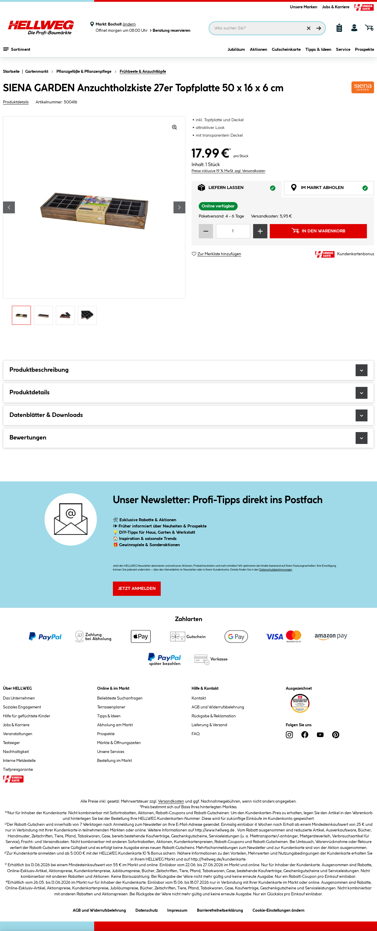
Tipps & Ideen (318, 53)
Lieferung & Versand (209, 725)
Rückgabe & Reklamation (214, 716)
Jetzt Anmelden (137, 589)
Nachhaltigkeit (16, 752)
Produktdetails (16, 102)
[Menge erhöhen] (260, 231)
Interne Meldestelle (19, 761)
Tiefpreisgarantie (18, 769)
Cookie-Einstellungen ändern (279, 909)
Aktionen (258, 53)
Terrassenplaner (111, 707)
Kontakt (199, 698)
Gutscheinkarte (286, 53)
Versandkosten (171, 801)
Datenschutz (146, 909)
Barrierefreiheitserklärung (220, 909)
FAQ (196, 734)
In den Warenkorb (318, 230)
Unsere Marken (303, 7)
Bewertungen (188, 438)
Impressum (177, 909)
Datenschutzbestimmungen (275, 569)
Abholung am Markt (115, 725)
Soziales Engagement (22, 707)
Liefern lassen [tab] (240, 189)
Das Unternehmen (19, 698)
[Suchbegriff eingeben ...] (267, 28)
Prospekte (364, 53)
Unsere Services (110, 752)
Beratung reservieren (169, 30)
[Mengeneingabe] (233, 231)
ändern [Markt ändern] (129, 24)
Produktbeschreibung (188, 370)
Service (343, 53)
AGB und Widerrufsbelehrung (218, 707)
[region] (94, 222)
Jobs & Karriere (335, 7)
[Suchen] (319, 28)
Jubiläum (236, 53)
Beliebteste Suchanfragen (120, 698)
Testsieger (11, 743)
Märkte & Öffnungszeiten (119, 743)
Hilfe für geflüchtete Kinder (26, 716)
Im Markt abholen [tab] (332, 189)
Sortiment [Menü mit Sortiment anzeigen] (16, 52)
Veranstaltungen (17, 734)
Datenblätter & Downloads (188, 415)
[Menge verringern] (206, 231)
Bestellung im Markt (114, 761)
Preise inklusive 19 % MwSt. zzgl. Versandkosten (228, 171)
